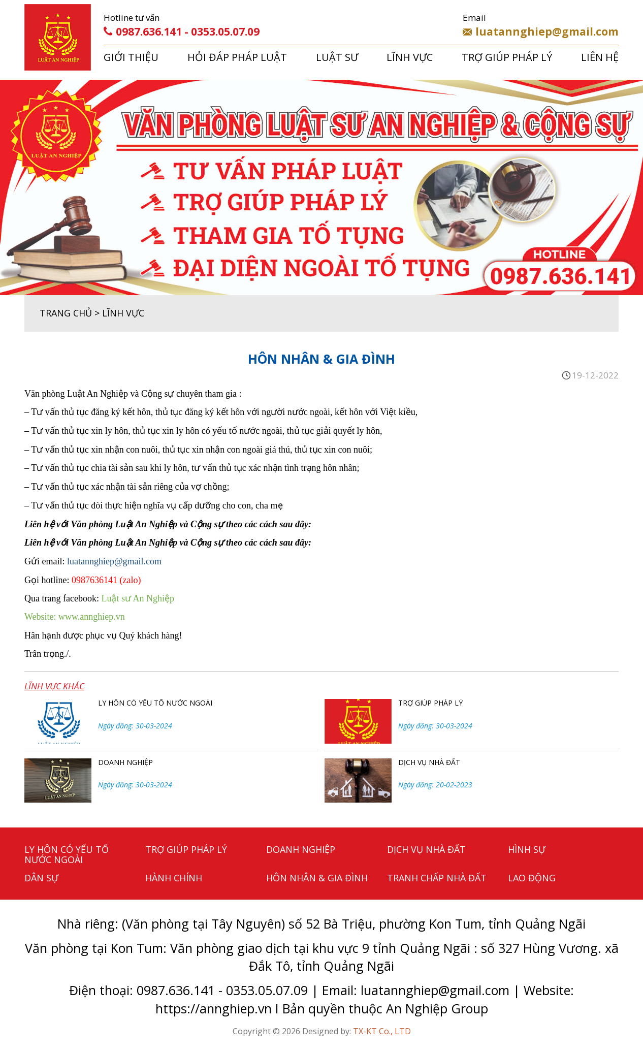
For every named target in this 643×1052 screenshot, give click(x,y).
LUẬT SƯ (337, 57)
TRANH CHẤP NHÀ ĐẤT (437, 878)
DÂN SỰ (41, 878)
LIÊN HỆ (600, 57)
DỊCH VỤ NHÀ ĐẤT (429, 762)
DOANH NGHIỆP (125, 762)
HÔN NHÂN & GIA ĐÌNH (317, 878)
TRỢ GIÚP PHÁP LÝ (507, 57)
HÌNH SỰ (526, 849)
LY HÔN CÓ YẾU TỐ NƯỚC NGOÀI (155, 703)
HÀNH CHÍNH (173, 878)
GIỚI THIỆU (131, 57)
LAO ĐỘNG (532, 878)
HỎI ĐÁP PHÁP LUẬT (237, 57)
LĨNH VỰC (410, 57)
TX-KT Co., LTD (382, 1031)
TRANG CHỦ (66, 313)
